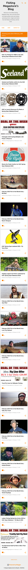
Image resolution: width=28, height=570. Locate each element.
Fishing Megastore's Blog (10, 6)
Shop (8, 27)
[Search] (22, 3)
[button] (25, 62)
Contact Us (16, 27)
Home (2, 27)
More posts (14, 559)
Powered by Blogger (14, 564)
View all (4, 35)
